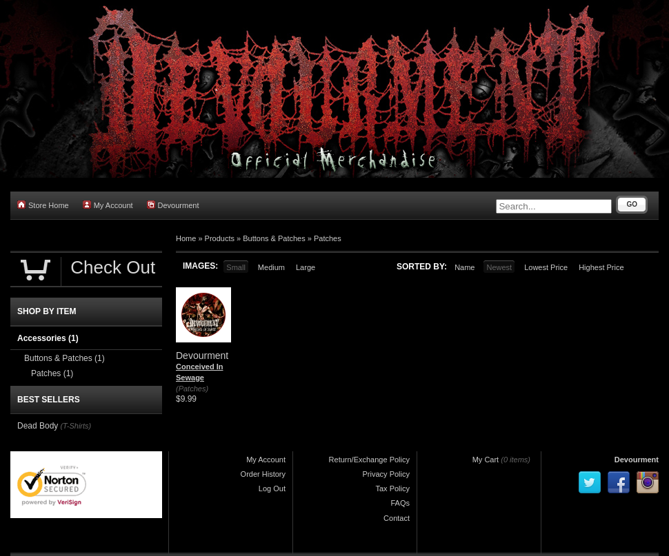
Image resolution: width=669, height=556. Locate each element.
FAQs (400, 503)
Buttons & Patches (274, 238)
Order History (263, 474)
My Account (108, 204)
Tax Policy (392, 488)
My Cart (485, 459)
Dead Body (37, 426)
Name (465, 267)
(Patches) (192, 388)
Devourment (173, 204)
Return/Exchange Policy (369, 459)
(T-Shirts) (75, 426)
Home (186, 238)
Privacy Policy (386, 474)
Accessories (48, 338)
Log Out (272, 488)
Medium (271, 267)
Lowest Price (546, 267)
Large (305, 267)
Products (219, 238)
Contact (396, 518)
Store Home (43, 204)
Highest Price (601, 267)
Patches (327, 238)
